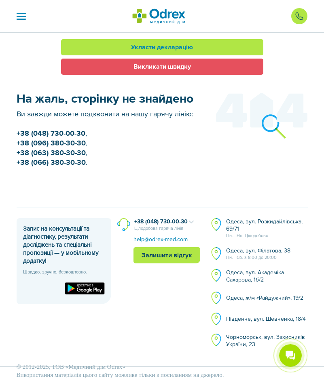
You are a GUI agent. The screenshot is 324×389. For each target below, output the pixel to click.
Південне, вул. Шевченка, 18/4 (266, 318)
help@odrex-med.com (160, 239)
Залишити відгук (167, 255)
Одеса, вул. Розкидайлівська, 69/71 (264, 228)
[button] (21, 16)
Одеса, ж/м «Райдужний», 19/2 (264, 297)
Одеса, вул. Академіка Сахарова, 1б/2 (255, 276)
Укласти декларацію (162, 47)
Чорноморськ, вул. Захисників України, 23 (265, 341)
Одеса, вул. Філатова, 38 (258, 254)
